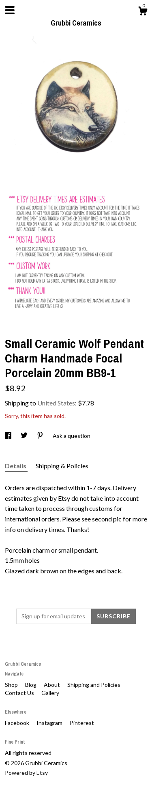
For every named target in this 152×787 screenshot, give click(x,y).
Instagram (50, 722)
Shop (12, 684)
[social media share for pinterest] (41, 435)
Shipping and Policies (93, 684)
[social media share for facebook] (9, 435)
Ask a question (71, 435)
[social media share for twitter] (25, 435)
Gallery (50, 692)
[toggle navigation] (10, 10)
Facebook (17, 722)
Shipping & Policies (62, 466)
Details (16, 466)
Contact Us (20, 692)
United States (56, 403)
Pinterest (82, 722)
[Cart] (142, 12)
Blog (31, 684)
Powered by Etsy (26, 772)
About (52, 684)
